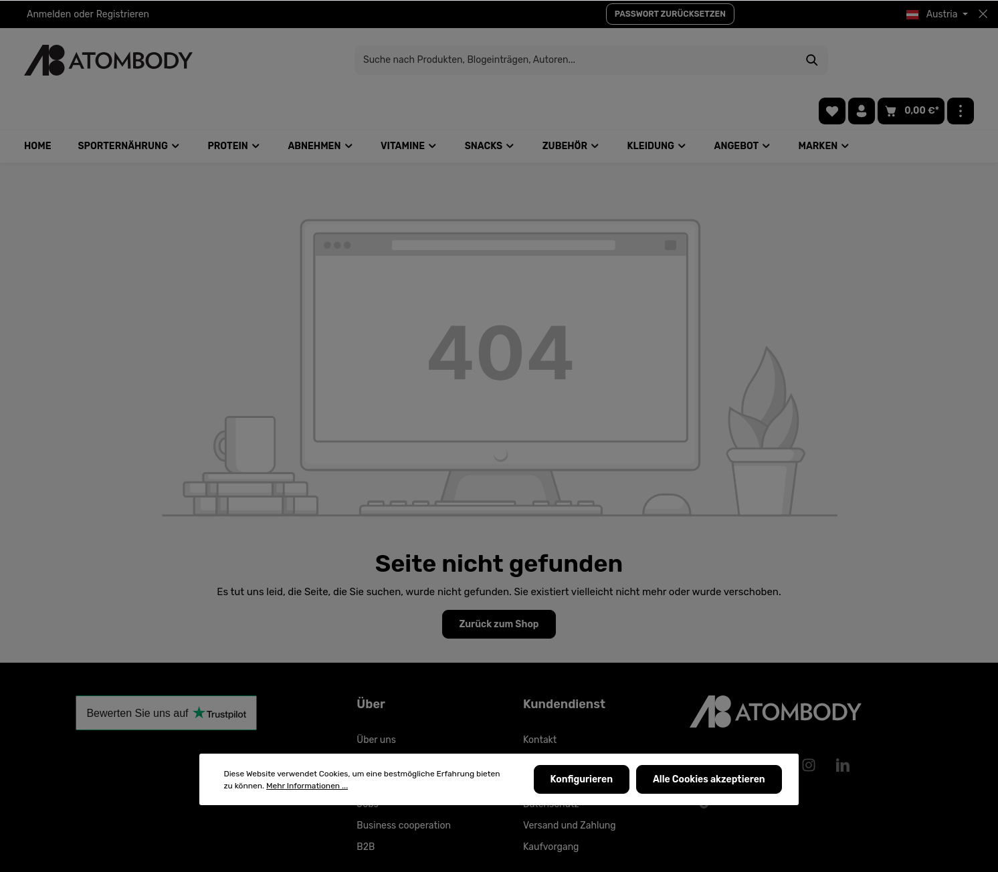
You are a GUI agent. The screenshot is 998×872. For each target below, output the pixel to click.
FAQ (365, 724)
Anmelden (49, 14)
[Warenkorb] (911, 60)
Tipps (368, 745)
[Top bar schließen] (983, 14)
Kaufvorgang (551, 809)
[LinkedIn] (842, 727)
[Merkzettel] (832, 60)
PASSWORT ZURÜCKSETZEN (670, 14)
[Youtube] (739, 727)
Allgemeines (550, 724)
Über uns (376, 702)
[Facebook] (705, 727)
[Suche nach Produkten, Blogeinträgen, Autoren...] (483, 60)
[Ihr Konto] (861, 60)
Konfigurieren (583, 780)
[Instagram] (808, 727)
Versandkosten (667, 854)
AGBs (534, 745)
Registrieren (122, 14)
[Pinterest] (774, 727)
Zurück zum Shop (498, 586)
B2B (366, 809)
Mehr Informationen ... (307, 786)
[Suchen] (720, 60)
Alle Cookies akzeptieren (710, 780)
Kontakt (540, 702)
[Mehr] (960, 60)
